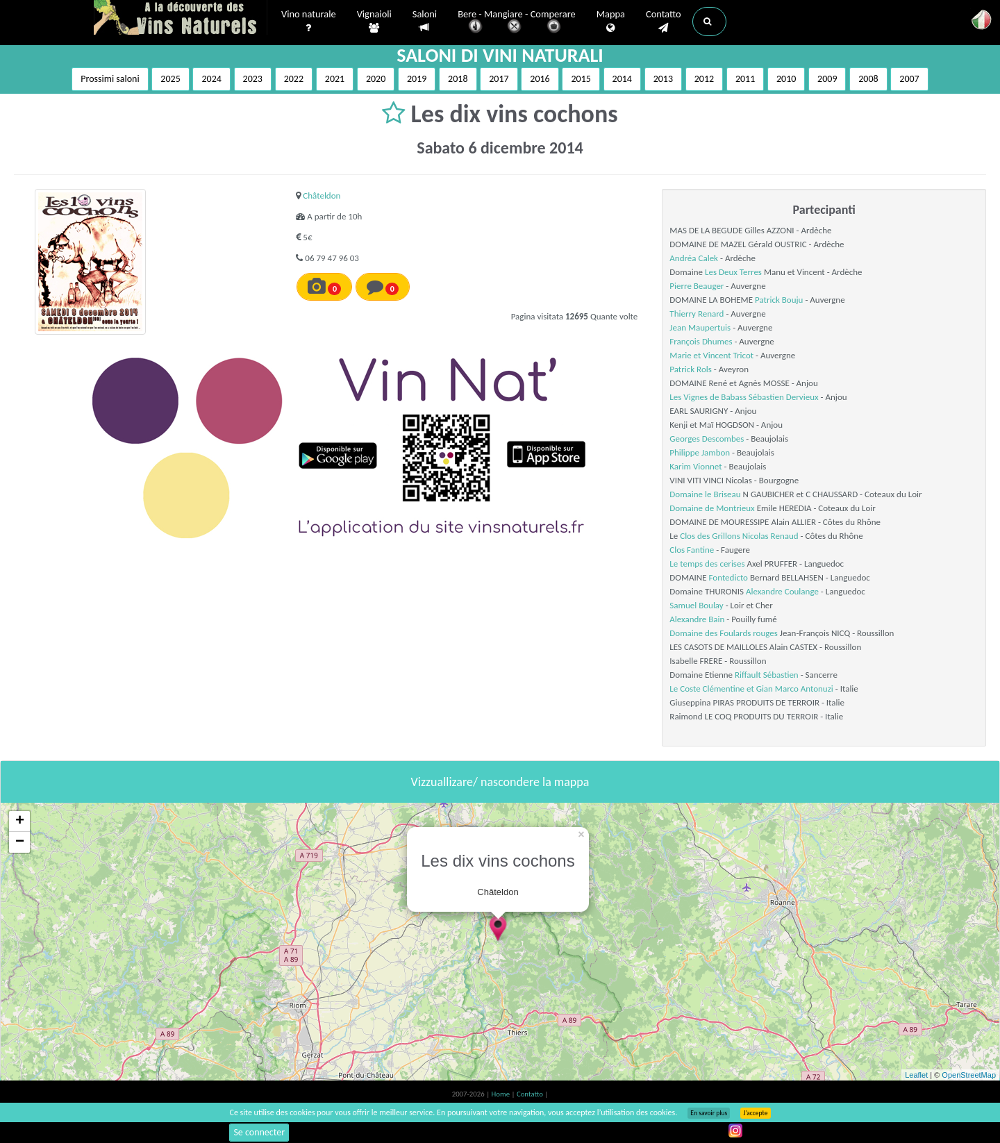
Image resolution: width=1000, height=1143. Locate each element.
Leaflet (916, 1075)
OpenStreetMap (969, 1075)
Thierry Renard (696, 313)
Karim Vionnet (695, 466)
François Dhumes (700, 341)
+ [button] (19, 821)
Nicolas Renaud (770, 536)
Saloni (424, 21)
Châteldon (321, 195)
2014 (622, 79)
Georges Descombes (706, 438)
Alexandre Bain (696, 619)
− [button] (19, 842)
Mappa (611, 21)
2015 (580, 79)
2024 (211, 79)
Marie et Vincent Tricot (711, 355)
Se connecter (259, 1132)
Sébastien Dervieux (784, 397)
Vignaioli (374, 21)
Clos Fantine (691, 549)
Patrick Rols (690, 369)
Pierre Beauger (696, 286)
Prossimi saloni (110, 79)
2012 (704, 79)
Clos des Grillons (710, 536)
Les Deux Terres (733, 272)
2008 (868, 79)
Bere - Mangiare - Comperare (517, 22)
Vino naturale (308, 21)
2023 (252, 79)
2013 (663, 79)
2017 (498, 79)
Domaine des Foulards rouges (723, 633)
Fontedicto (728, 577)
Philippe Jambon (699, 452)
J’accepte (755, 1113)
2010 (786, 79)
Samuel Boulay (696, 605)
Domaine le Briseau (704, 494)
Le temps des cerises (706, 563)
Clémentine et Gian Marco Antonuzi (768, 688)
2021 (334, 79)
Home (502, 1094)
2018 (457, 79)
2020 (375, 79)
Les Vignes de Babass (708, 397)
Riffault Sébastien (767, 674)
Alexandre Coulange (782, 591)
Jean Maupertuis (700, 327)
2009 (827, 79)
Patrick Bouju (779, 299)
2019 (416, 79)
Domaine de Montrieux (711, 508)
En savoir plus (708, 1113)
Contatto (663, 21)
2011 (745, 79)
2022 (293, 79)
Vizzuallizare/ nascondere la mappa (500, 782)
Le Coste (684, 688)
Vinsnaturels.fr (180, 18)
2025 (170, 79)
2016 (539, 79)
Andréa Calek (693, 258)
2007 (909, 79)
